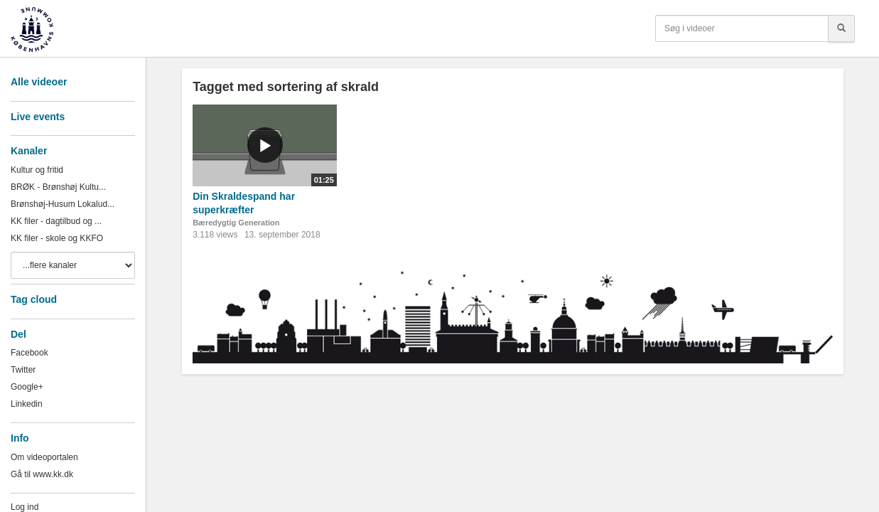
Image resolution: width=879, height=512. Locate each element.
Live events (38, 116)
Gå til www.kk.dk (42, 474)
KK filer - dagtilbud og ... (56, 221)
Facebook (29, 353)
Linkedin (27, 404)
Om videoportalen (44, 457)
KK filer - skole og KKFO (57, 238)
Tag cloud (34, 299)
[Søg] (841, 28)
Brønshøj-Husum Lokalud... (62, 204)
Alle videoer (39, 81)
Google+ (27, 387)
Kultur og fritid (37, 170)
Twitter (23, 370)
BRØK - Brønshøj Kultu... (58, 187)
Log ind (24, 507)
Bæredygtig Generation (236, 222)
